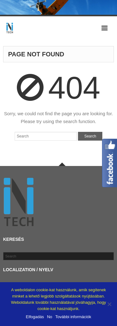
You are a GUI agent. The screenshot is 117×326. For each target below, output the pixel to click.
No (49, 316)
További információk (73, 316)
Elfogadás (35, 316)
